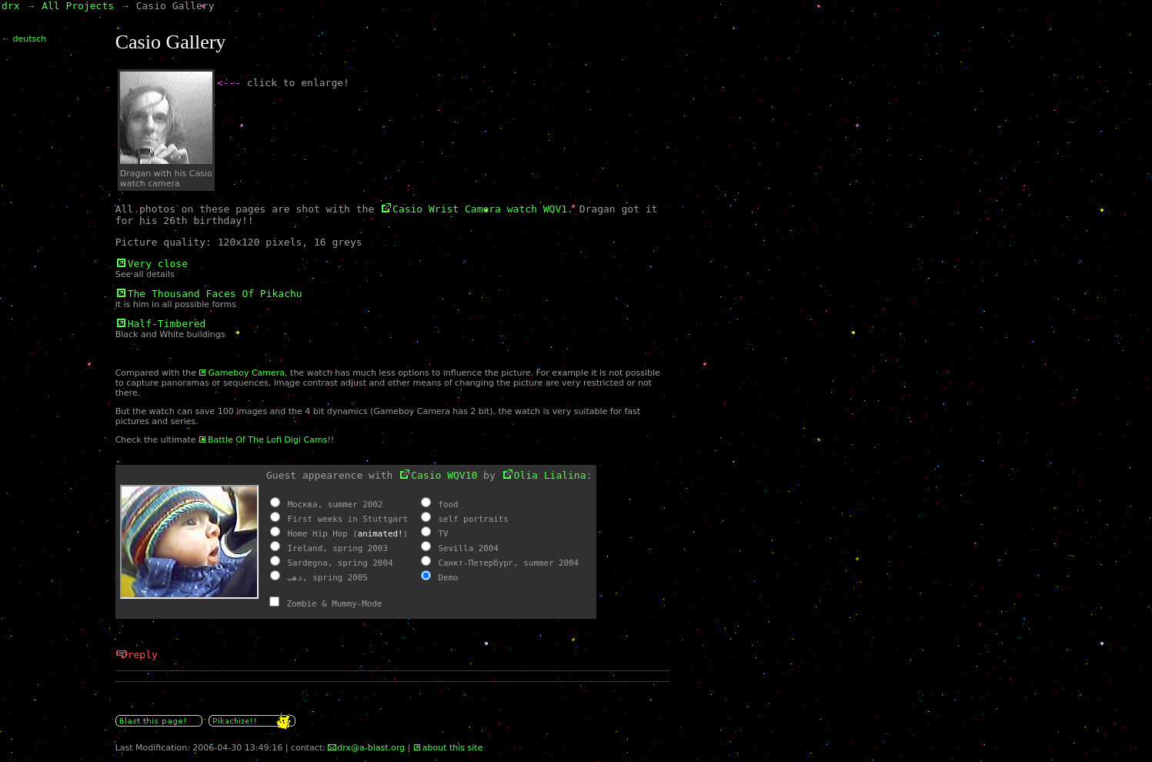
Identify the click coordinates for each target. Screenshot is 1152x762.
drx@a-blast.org (371, 748)
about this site (452, 748)
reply (143, 654)
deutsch (30, 39)
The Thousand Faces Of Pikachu (215, 293)
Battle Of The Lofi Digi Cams (267, 440)
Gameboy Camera (246, 373)
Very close (158, 263)
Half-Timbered (167, 323)
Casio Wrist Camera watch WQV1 (479, 209)
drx (10, 6)
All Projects (78, 6)
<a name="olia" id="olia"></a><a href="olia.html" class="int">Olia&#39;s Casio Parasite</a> (392, 542)
